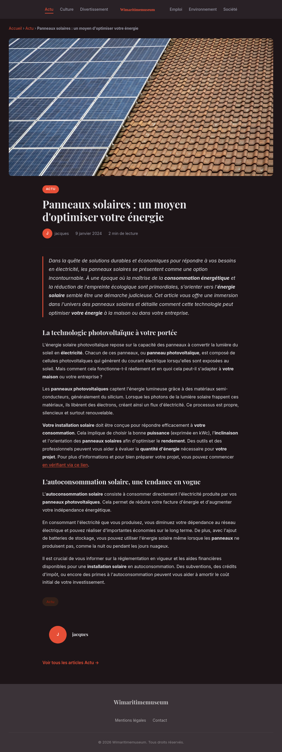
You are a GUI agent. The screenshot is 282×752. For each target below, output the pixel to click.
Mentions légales (130, 720)
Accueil (15, 28)
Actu (49, 9)
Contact (160, 720)
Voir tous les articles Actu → (70, 662)
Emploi (176, 9)
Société (230, 9)
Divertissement (94, 9)
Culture (67, 9)
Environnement (203, 9)
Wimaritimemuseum (141, 702)
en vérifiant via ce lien (65, 465)
